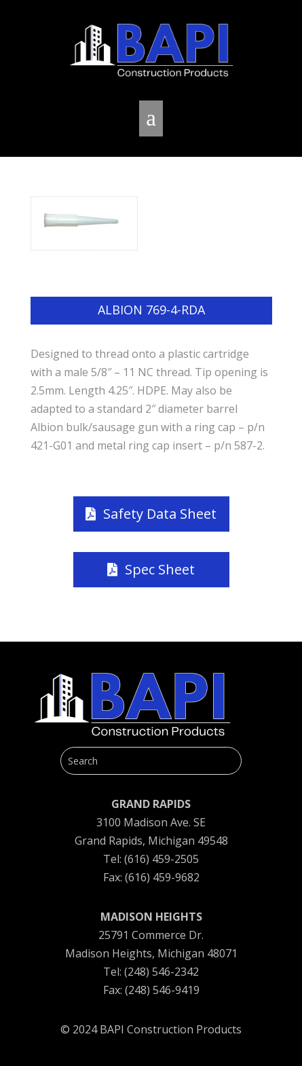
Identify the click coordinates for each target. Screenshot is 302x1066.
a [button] (151, 118)
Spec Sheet (160, 569)
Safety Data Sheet (159, 513)
